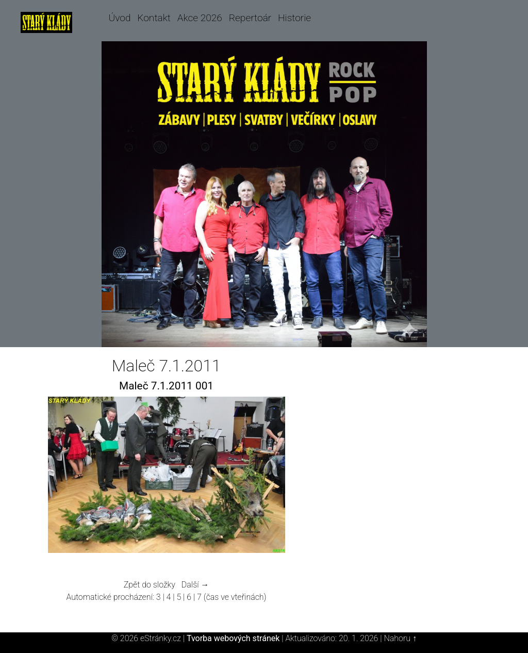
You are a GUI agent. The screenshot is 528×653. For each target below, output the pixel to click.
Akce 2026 (199, 18)
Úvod (120, 18)
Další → (195, 585)
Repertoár (250, 18)
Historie (294, 18)
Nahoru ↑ (400, 638)
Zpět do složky (149, 585)
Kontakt (154, 18)
